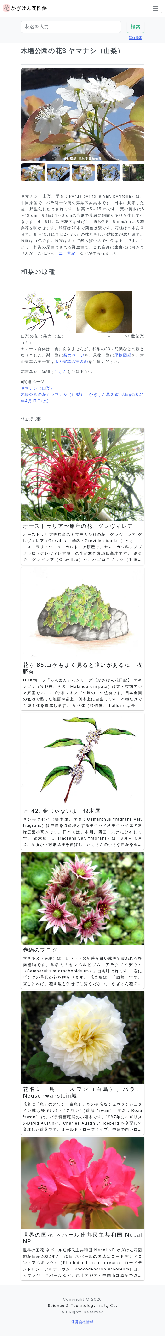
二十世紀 (67, 253)
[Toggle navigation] (155, 8)
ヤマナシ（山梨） (38, 388)
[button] (33, 172)
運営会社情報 (82, 1322)
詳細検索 (135, 38)
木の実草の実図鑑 (71, 361)
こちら (60, 371)
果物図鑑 (122, 355)
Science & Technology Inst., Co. (83, 1305)
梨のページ (74, 355)
